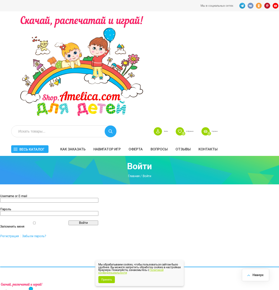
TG (241, 6)
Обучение (264, 223)
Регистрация (9, 135)
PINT (267, 6)
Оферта (196, 44)
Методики (196, 236)
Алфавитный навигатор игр (235, 238)
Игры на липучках (201, 223)
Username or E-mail (13, 96)
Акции (122, 219)
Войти (211, 26)
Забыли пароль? (34, 135)
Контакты (268, 44)
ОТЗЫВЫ (243, 44)
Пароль (5, 109)
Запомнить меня (12, 126)
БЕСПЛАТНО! (198, 203)
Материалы (265, 215)
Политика (124, 236)
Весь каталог (92, 45)
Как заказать (133, 44)
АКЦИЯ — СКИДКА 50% (267, 205)
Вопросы (219, 44)
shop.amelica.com (60, 278)
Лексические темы (202, 215)
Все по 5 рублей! (237, 203)
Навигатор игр (167, 44)
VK (250, 6)
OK (259, 6)
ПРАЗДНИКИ (234, 215)
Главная (134, 76)
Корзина (272, 26)
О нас (157, 228)
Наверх (256, 274)
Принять (106, 279)
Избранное (240, 26)
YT (276, 6)
